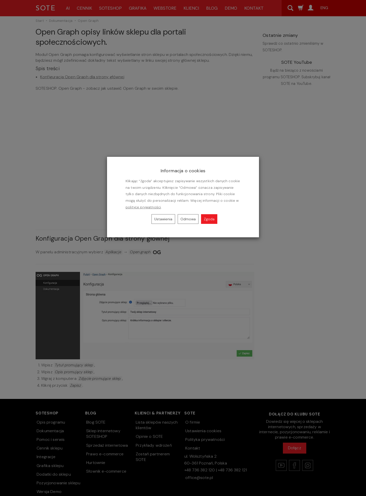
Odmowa (188, 219)
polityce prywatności (143, 207)
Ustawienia (163, 219)
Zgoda (209, 219)
